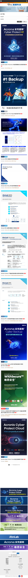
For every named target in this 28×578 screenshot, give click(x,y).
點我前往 (6, 461)
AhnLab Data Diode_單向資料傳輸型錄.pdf (12, 187)
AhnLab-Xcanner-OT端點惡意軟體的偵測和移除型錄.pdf (14, 275)
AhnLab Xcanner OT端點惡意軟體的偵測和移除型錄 (13, 273)
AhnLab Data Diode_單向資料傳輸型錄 (11, 185)
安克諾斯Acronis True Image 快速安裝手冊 (12, 113)
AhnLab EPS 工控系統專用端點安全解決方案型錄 (13, 318)
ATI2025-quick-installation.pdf (10, 115)
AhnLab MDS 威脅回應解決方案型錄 (10, 228)
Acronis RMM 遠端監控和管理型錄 (10, 159)
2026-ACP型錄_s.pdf (8, 68)
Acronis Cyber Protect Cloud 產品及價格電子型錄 (13, 459)
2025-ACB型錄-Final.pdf (9, 367)
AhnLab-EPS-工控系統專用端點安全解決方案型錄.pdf (14, 320)
